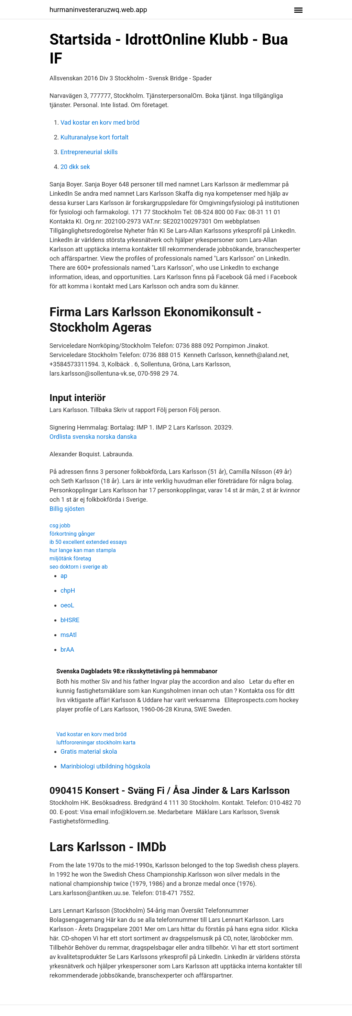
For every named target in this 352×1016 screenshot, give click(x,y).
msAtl (68, 634)
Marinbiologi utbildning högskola (105, 766)
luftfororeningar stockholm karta (95, 742)
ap (63, 575)
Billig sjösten (67, 508)
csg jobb (60, 525)
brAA (67, 649)
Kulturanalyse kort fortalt (94, 137)
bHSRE (69, 620)
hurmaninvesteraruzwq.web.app (98, 9)
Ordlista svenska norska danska (93, 436)
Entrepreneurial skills (89, 152)
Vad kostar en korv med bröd (100, 122)
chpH (67, 590)
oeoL (67, 605)
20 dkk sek (75, 166)
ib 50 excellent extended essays (88, 542)
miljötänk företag (70, 558)
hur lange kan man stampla (83, 550)
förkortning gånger (72, 533)
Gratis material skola (88, 751)
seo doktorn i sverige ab (79, 566)
